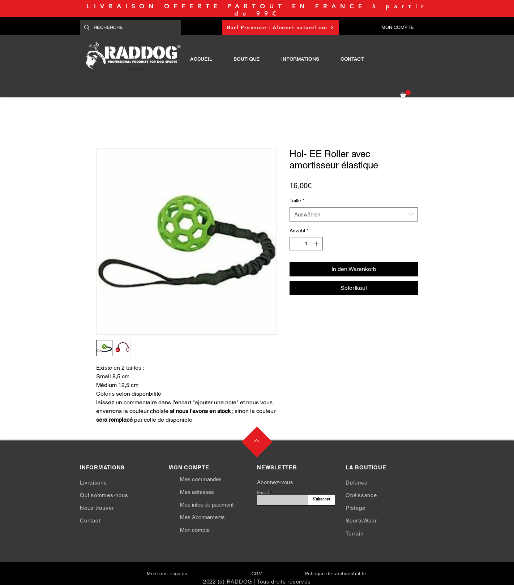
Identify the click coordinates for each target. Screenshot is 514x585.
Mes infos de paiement (207, 505)
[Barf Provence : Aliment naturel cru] (280, 27)
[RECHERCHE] (130, 27)
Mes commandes (201, 479)
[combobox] (354, 214)
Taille (297, 200)
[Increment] (317, 243)
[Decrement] (295, 243)
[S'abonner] (321, 500)
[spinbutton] (306, 243)
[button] (246, 59)
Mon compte (195, 530)
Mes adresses (197, 492)
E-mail (263, 492)
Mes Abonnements (202, 517)
